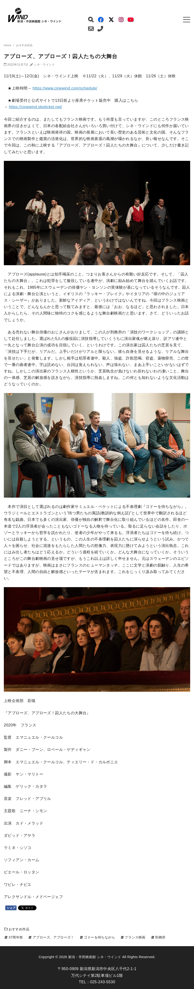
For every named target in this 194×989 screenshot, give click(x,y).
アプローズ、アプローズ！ (51, 937)
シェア (11, 908)
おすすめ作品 (16, 929)
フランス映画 (133, 937)
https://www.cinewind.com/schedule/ (65, 88)
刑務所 (158, 937)
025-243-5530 (102, 982)
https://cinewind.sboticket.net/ (35, 107)
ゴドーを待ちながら (97, 937)
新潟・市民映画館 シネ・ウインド (94, 957)
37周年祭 (13, 937)
